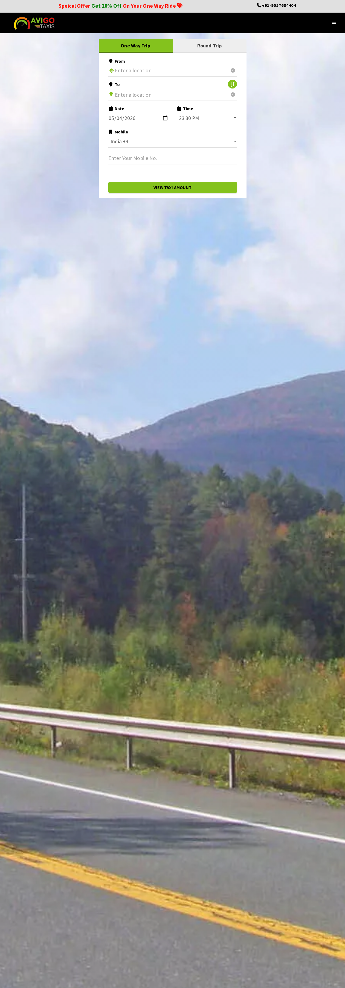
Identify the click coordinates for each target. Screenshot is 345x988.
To (114, 84)
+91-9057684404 (279, 5)
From (116, 61)
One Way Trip (135, 45)
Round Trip (209, 45)
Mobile (118, 132)
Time (185, 108)
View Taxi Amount (172, 187)
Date (116, 108)
